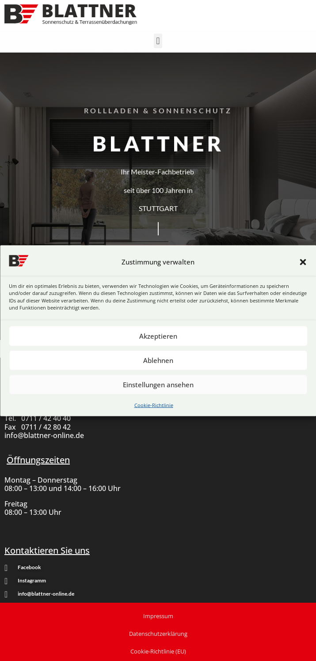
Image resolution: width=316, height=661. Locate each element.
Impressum (158, 616)
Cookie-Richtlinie (153, 404)
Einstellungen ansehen (158, 384)
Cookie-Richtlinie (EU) (158, 651)
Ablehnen (158, 360)
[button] (302, 261)
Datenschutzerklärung (158, 634)
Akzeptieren (158, 336)
